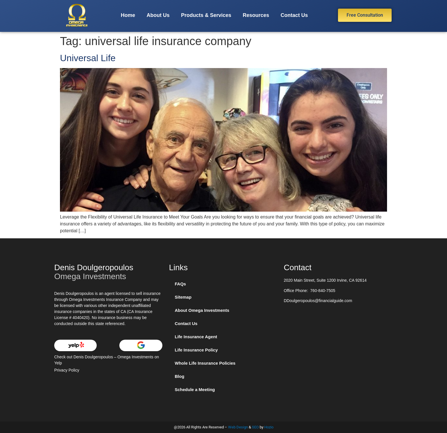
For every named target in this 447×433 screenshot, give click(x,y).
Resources (256, 15)
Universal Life (88, 58)
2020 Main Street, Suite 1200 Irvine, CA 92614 (325, 280)
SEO (255, 427)
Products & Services (206, 15)
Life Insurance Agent (196, 336)
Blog (179, 376)
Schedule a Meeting (195, 389)
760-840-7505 (322, 290)
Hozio (268, 427)
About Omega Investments (202, 310)
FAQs (180, 283)
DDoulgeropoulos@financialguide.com (318, 300)
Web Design (238, 427)
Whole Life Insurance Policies (205, 363)
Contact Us (294, 15)
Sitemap (183, 297)
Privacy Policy (66, 370)
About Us (158, 15)
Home (128, 15)
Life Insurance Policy (196, 349)
